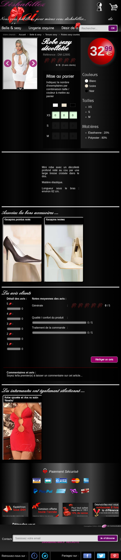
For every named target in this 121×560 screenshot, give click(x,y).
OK (112, 28)
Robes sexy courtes (70, 34)
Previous (8, 64)
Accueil (22, 34)
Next (33, 64)
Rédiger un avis (104, 359)
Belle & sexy (35, 34)
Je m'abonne (107, 538)
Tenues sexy (51, 34)
